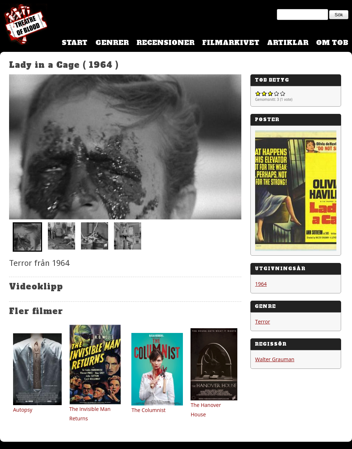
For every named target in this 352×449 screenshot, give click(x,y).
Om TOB (332, 42)
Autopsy (22, 409)
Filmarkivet (230, 42)
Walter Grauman (274, 359)
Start (74, 42)
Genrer (112, 42)
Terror (262, 321)
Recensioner (165, 42)
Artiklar (287, 42)
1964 (261, 283)
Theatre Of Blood (23, 25)
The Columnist (148, 410)
